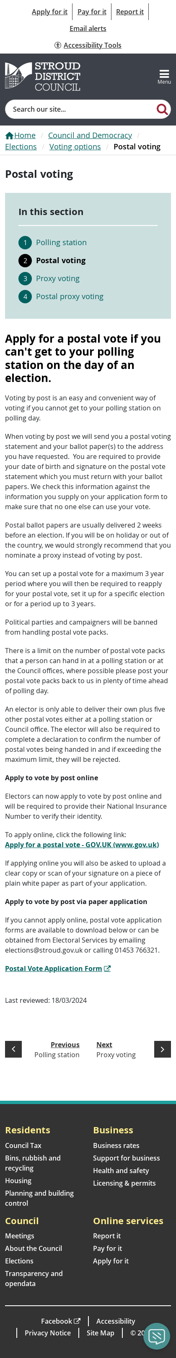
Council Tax (23, 1145)
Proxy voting (58, 278)
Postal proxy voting (70, 296)
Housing (18, 1180)
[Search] (162, 109)
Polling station (61, 242)
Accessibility (115, 1321)
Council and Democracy (90, 135)
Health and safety (121, 1170)
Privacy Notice (48, 1333)
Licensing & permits (124, 1183)
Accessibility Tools (93, 45)
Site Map (100, 1333)
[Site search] (79, 109)
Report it (130, 11)
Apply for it (49, 11)
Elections (21, 146)
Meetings (19, 1235)
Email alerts (88, 28)
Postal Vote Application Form (53, 968)
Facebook (56, 1321)
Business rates (116, 1145)
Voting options (75, 146)
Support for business (126, 1158)
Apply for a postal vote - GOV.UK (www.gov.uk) (82, 844)
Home (25, 135)
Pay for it (92, 11)
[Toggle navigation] (164, 77)
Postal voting (60, 260)
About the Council (33, 1248)
